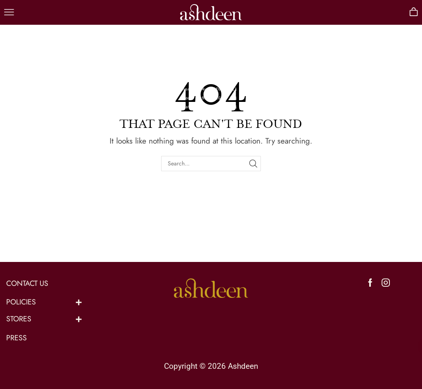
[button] (9, 12)
